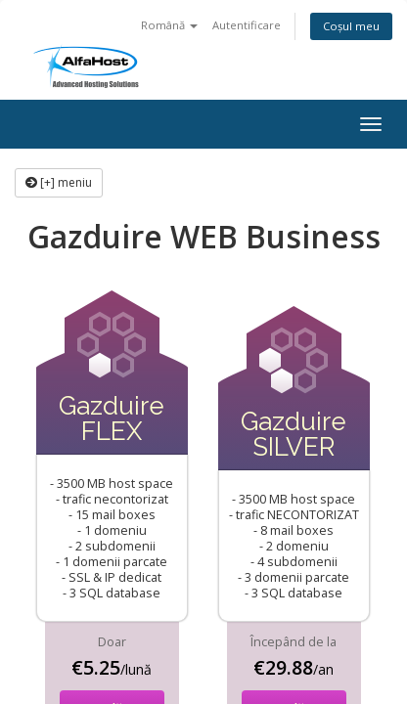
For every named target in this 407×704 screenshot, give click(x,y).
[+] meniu (58, 182)
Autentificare (246, 25)
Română (169, 25)
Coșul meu (351, 26)
